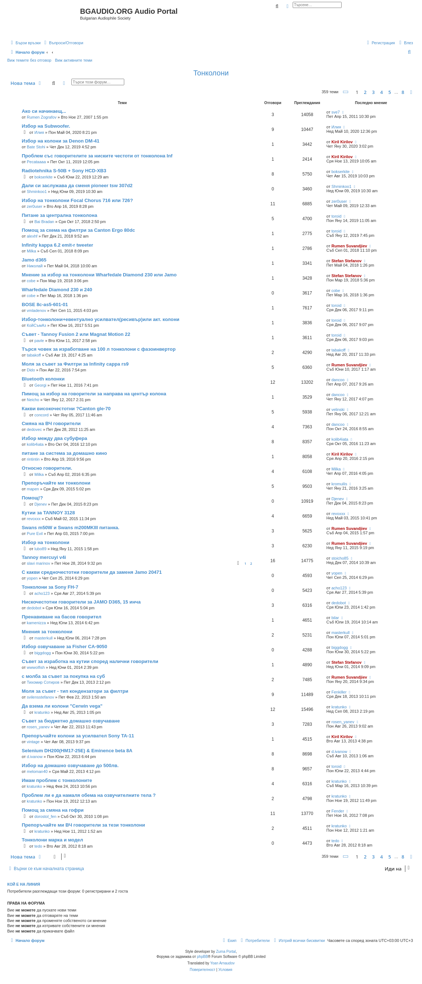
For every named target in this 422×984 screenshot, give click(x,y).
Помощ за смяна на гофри (53, 810)
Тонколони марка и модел (52, 840)
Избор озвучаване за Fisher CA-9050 (64, 646)
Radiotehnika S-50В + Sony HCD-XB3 (64, 170)
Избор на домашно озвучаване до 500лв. (70, 765)
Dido (31, 370)
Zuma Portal (225, 952)
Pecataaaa (36, 162)
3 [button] (373, 92)
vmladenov (36, 310)
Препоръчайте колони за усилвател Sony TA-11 (78, 735)
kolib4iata (35, 444)
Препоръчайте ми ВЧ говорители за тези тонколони (83, 825)
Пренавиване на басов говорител (61, 616)
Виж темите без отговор (29, 60)
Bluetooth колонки (43, 379)
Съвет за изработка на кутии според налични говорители (90, 661)
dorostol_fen (45, 816)
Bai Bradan (44, 221)
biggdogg (42, 653)
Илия (39, 132)
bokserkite (43, 177)
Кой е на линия (23, 884)
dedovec (34, 429)
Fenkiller (339, 692)
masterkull (43, 638)
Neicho (33, 400)
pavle (39, 340)
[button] (346, 92)
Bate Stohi (36, 147)
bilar (335, 617)
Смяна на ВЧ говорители (51, 423)
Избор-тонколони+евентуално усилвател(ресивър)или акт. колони (100, 319)
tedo (38, 846)
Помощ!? (32, 498)
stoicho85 (339, 558)
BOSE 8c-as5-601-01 (45, 304)
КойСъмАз (36, 325)
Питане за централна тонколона (59, 215)
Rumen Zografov (42, 117)
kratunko (42, 712)
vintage (33, 742)
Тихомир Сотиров (43, 682)
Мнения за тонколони (47, 631)
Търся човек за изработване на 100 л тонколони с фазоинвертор (99, 349)
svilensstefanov (40, 697)
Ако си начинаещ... (44, 111)
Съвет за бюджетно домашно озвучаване (71, 721)
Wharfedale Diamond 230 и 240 (57, 289)
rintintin (33, 459)
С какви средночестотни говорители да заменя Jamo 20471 (92, 572)
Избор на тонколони (45, 542)
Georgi (40, 385)
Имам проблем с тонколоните (57, 780)
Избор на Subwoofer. (46, 126)
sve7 (335, 112)
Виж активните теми (73, 60)
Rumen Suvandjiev (349, 246)
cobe (31, 281)
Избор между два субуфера (54, 438)
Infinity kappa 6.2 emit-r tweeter (57, 245)
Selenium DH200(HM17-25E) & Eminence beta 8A (77, 750)
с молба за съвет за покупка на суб (63, 676)
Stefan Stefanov (346, 261)
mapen (33, 489)
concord (41, 415)
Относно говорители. (47, 468)
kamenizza (36, 623)
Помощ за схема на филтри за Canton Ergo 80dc (78, 230)
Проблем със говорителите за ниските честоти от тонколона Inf (97, 155)
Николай (35, 266)
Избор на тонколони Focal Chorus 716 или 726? (77, 200)
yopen (32, 578)
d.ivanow (34, 756)
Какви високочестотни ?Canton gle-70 (66, 408)
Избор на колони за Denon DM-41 (60, 141)
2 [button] (365, 92)
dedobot (34, 608)
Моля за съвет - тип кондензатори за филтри (75, 691)
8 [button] (403, 92)
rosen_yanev (38, 727)
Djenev (40, 504)
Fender (337, 811)
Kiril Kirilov (342, 142)
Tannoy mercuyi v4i (44, 557)
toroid (336, 216)
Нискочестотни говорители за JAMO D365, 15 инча (81, 602)
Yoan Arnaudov (222, 963)
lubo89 (40, 549)
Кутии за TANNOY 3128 (48, 512)
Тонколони (211, 73)
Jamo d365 (34, 260)
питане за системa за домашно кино (64, 453)
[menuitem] (62, 42)
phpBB (202, 957)
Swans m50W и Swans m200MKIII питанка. (70, 527)
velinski (337, 409)
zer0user (34, 206)
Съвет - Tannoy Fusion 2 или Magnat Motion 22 (76, 334)
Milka (31, 251)
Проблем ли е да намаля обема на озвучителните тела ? (89, 795)
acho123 (42, 593)
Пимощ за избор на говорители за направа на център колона (94, 393)
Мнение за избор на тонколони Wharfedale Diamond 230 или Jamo (99, 274)
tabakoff (34, 355)
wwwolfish (36, 667)
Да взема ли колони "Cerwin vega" (62, 706)
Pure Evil (35, 533)
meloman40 (37, 771)
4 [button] (381, 92)
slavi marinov (38, 563)
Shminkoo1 (37, 191)
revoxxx (34, 518)
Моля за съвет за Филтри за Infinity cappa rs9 (75, 364)
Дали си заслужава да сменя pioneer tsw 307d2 (77, 185)
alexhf (32, 236)
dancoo (337, 380)
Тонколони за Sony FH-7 (50, 587)
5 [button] (389, 92)
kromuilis (339, 484)
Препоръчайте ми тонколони (56, 483)
